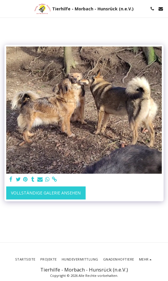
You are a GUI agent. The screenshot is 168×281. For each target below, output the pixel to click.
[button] (6, 8)
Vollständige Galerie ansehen (46, 193)
